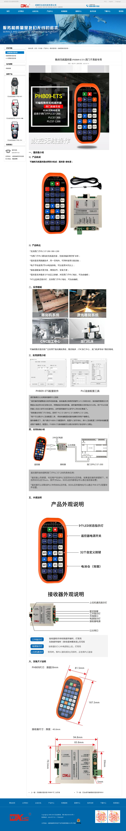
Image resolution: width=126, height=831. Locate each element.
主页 (35, 48)
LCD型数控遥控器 (11, 58)
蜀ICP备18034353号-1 (68, 814)
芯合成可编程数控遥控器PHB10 (92, 792)
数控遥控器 (53, 48)
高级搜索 (8, 68)
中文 (105, 1)
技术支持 (93, 11)
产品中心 (50, 11)
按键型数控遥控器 (11, 56)
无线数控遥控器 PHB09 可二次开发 (48, 792)
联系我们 (116, 803)
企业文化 (35, 11)
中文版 (40, 48)
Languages (118, 1)
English (111, 1)
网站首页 (12, 803)
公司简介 (21, 11)
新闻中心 (79, 11)
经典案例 (64, 11)
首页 (8, 11)
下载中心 (107, 11)
